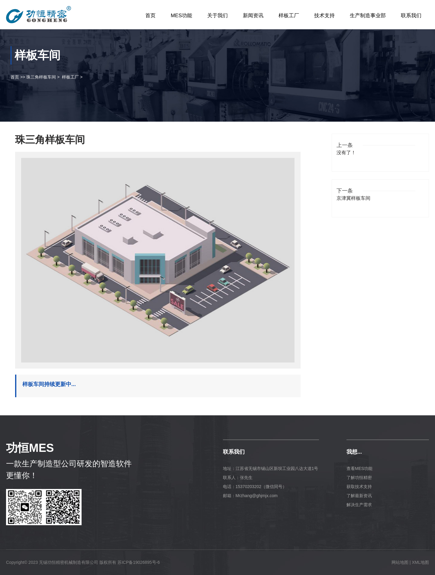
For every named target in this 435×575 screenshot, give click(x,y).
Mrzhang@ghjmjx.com (257, 495)
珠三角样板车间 (41, 77)
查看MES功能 (359, 468)
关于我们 (217, 15)
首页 (150, 15)
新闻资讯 (253, 15)
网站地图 (400, 562)
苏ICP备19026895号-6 (139, 562)
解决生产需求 (359, 504)
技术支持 (324, 15)
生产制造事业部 (368, 15)
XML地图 (420, 562)
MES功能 (181, 15)
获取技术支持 (359, 486)
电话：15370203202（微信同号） (255, 486)
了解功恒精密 (359, 477)
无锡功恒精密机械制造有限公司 (68, 562)
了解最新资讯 (359, 495)
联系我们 (411, 15)
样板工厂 (289, 15)
